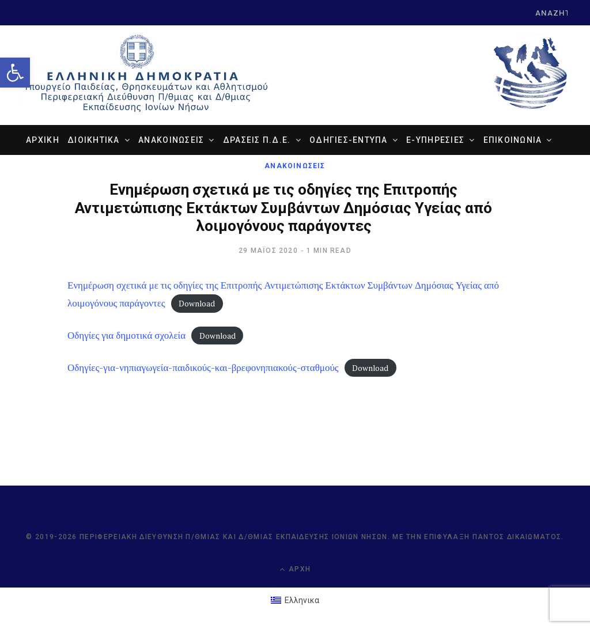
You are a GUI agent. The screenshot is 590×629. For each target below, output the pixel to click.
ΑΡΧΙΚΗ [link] (42, 140)
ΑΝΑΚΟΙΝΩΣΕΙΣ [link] (171, 140)
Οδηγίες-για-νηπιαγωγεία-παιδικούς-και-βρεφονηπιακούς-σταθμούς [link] (203, 367)
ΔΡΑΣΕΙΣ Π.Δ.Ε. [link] (257, 140)
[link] (15, 73)
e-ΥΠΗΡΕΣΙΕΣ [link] (435, 140)
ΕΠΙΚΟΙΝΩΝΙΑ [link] (512, 140)
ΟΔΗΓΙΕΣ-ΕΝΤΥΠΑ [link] (348, 140)
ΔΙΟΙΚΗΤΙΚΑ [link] (93, 140)
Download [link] (197, 303)
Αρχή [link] (295, 569)
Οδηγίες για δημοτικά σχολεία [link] (126, 335)
